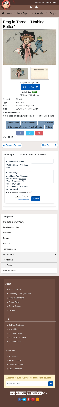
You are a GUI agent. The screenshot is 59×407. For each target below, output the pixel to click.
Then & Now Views (16, 365)
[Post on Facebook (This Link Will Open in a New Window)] (20, 133)
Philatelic (7, 244)
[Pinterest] (33, 399)
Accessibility (13, 356)
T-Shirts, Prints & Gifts (17, 337)
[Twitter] (24, 399)
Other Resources (15, 369)
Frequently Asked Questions (20, 294)
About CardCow (15, 290)
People (6, 238)
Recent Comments (16, 360)
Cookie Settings (15, 306)
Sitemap (12, 310)
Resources (10, 350)
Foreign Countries (11, 227)
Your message (12, 172)
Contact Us (50, 2)
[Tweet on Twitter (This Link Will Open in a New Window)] (30, 133)
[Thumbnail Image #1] (20, 74)
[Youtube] (28, 399)
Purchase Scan (29, 123)
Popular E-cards (15, 342)
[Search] (31, 6)
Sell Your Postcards (16, 325)
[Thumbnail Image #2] (39, 74)
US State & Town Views (13, 222)
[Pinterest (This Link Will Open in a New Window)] (39, 133)
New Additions (9, 271)
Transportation (9, 249)
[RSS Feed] (37, 399)
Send (49, 127)
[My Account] (36, 6)
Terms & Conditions (16, 298)
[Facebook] (20, 399)
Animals (8, 260)
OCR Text (7, 137)
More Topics (29, 254)
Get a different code (23, 199)
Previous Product (12, 145)
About (8, 284)
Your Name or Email (15, 161)
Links (7, 319)
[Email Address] (27, 383)
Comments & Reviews (17, 127)
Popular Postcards (16, 333)
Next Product (49, 145)
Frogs (7, 265)
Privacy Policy (14, 302)
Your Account (39, 2)
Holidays (7, 233)
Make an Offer (13, 123)
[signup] (50, 383)
